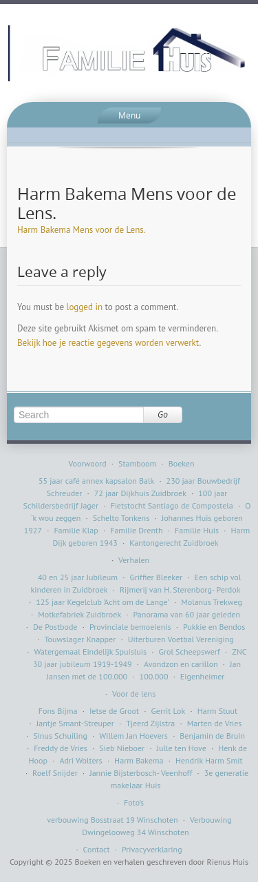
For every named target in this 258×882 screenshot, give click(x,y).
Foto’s (134, 802)
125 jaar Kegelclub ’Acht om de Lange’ (102, 602)
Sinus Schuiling (60, 735)
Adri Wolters (80, 760)
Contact (96, 849)
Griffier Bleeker (155, 577)
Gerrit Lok (168, 711)
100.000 (154, 676)
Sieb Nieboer (121, 748)
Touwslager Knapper (80, 639)
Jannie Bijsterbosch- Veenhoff (140, 773)
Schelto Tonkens (121, 518)
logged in (85, 307)
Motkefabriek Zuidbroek (79, 614)
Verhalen (133, 560)
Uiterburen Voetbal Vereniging (181, 639)
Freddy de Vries (60, 748)
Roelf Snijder (55, 773)
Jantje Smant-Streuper (75, 723)
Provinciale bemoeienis (130, 627)
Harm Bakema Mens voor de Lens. (81, 230)
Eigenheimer (202, 676)
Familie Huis (197, 530)
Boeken (182, 463)
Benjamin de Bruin (212, 735)
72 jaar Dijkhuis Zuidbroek (140, 493)
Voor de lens (133, 693)
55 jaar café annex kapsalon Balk (96, 480)
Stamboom (137, 463)
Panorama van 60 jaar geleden (186, 614)
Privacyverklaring (152, 849)
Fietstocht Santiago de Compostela (171, 505)
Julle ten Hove (181, 748)
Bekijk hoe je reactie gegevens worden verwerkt (108, 343)
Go (163, 414)
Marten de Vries (214, 723)
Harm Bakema (138, 760)
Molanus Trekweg (211, 602)
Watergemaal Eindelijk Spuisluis (90, 651)
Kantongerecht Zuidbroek (173, 542)
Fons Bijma (58, 711)
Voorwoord (87, 463)
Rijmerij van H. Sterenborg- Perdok (180, 589)
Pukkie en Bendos (214, 627)
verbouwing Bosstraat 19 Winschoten (112, 819)
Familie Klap (76, 530)
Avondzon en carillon (181, 664)
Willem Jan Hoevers (133, 735)
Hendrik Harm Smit (209, 760)
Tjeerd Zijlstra (150, 723)
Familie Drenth (136, 530)
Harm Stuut (217, 711)
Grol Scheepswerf (189, 651)
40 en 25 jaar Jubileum (78, 577)
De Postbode (55, 627)
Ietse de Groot (114, 711)
